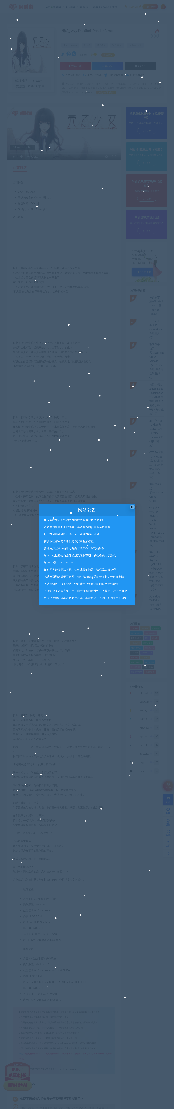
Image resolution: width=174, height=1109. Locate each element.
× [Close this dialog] (132, 507)
